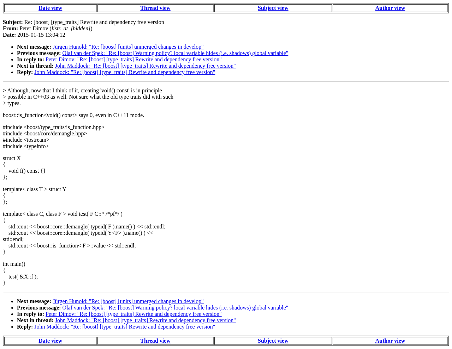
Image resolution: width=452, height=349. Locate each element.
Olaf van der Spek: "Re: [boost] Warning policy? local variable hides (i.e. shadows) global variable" (176, 53)
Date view (50, 8)
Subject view (273, 8)
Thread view (155, 8)
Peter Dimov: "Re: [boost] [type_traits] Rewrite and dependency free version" (134, 59)
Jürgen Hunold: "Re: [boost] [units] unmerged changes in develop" (128, 47)
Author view (390, 8)
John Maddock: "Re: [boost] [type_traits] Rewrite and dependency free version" (145, 66)
